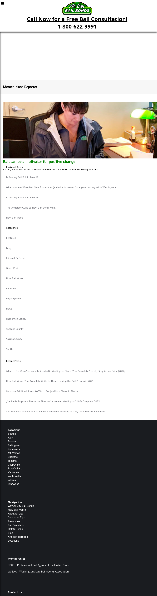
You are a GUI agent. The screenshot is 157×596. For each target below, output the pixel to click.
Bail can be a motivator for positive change (39, 161)
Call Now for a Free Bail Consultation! (77, 19)
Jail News (11, 288)
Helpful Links (15, 529)
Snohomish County (16, 318)
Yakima (12, 480)
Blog (8, 248)
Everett (12, 441)
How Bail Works (14, 217)
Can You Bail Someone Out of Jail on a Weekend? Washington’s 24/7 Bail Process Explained (55, 411)
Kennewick (14, 449)
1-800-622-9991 (77, 26)
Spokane (13, 456)
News (9, 308)
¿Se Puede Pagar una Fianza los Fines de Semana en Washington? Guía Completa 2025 (53, 401)
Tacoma (12, 460)
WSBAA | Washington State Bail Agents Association (38, 571)
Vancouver (14, 472)
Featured (11, 237)
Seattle (12, 433)
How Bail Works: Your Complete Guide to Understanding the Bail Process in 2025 (50, 381)
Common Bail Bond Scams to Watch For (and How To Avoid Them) (42, 391)
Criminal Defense (15, 258)
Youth (9, 349)
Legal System (13, 298)
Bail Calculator (16, 525)
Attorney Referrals (18, 536)
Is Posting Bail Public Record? (22, 177)
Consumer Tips (16, 517)
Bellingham (14, 445)
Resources (14, 521)
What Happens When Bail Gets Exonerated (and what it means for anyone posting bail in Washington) (61, 187)
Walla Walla (14, 476)
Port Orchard (15, 468)
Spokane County (14, 328)
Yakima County (14, 338)
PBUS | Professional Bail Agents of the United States (39, 565)
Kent (10, 437)
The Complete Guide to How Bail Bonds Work (30, 207)
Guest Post (12, 268)
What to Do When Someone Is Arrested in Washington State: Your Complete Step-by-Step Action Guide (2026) (65, 371)
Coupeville (14, 464)
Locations (13, 540)
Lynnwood (13, 484)
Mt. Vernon (14, 453)
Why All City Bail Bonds (21, 505)
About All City (15, 513)
